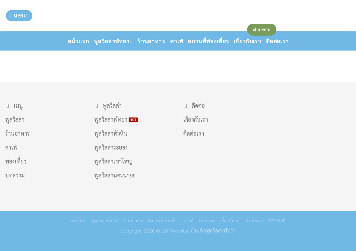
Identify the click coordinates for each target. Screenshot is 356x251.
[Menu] (19, 16)
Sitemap (277, 220)
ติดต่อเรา (254, 220)
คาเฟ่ (176, 41)
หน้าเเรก (78, 41)
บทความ (207, 220)
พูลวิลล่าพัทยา (113, 41)
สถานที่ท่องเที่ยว (208, 41)
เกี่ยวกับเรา (230, 220)
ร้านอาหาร (151, 41)
